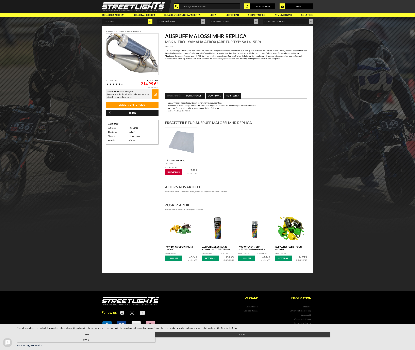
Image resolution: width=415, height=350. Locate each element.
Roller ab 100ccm (144, 15)
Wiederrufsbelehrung (302, 319)
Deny (76, 340)
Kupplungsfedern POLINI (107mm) (179, 248)
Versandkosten (252, 307)
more (353, 340)
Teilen (122, 113)
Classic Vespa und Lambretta (182, 15)
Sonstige (307, 15)
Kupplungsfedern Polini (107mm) (288, 248)
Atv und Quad (283, 15)
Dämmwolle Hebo (175, 161)
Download (217, 95)
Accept (215, 340)
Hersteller (235, 95)
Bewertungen (196, 95)
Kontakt (307, 327)
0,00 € (298, 6)
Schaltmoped (256, 15)
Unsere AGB (306, 315)
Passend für (174, 95)
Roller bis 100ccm (113, 15)
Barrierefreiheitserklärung (300, 311)
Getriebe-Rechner (251, 311)
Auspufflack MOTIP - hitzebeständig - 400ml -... (252, 248)
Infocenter (307, 307)
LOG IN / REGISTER (262, 6)
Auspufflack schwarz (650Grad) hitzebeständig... (216, 248)
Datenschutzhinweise (302, 323)
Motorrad (232, 15)
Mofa (213, 15)
